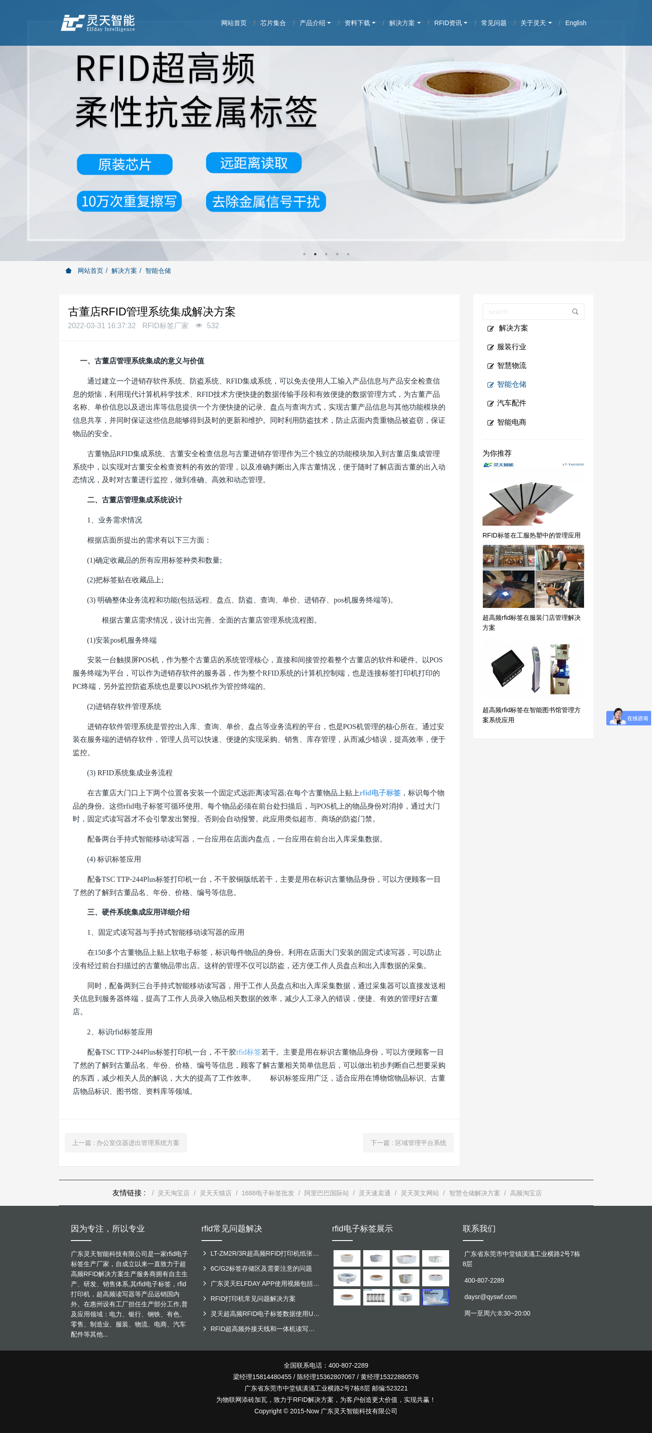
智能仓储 (158, 270)
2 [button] (315, 254)
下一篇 (408, 1142)
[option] (326, 130)
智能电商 (506, 422)
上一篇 (126, 1142)
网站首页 (84, 270)
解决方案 (124, 270)
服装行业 (506, 347)
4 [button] (337, 254)
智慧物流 (506, 366)
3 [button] (326, 254)
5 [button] (348, 254)
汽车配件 (506, 403)
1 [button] (304, 254)
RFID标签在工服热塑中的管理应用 (531, 535)
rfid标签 (248, 1052)
